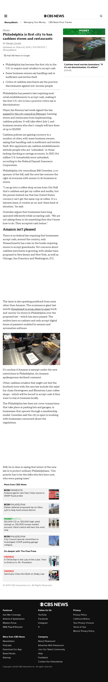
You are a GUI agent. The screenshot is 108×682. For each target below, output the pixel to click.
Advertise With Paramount (51, 645)
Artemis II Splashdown (14, 619)
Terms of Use (79, 627)
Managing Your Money (35, 22)
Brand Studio (9, 653)
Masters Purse (9, 623)
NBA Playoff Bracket (12, 627)
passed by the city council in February (24, 114)
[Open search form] (101, 16)
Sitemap (7, 657)
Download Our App (12, 649)
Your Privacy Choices (83, 623)
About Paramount (46, 641)
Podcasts (7, 645)
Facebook (43, 619)
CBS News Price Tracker (60, 22)
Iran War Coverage (12, 615)
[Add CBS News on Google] (17, 55)
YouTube (42, 615)
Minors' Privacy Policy (83, 631)
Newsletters (8, 641)
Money (6, 30)
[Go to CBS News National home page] (54, 16)
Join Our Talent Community (51, 649)
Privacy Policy (80, 615)
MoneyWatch (11, 22)
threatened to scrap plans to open (30, 309)
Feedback (43, 657)
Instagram (43, 623)
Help (40, 653)
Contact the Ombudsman (50, 662)
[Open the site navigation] (21, 16)
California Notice (81, 619)
